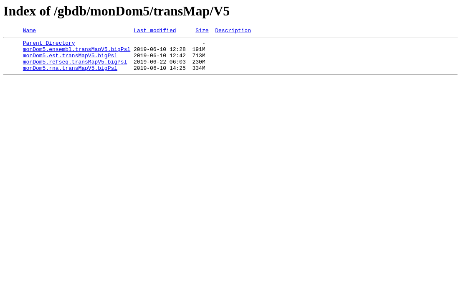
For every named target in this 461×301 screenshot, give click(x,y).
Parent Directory (49, 45)
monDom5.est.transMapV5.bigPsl (70, 60)
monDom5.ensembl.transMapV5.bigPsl (76, 52)
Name (29, 31)
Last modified (155, 31)
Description (233, 31)
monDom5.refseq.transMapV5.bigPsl (75, 67)
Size (201, 31)
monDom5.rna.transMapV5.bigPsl (70, 75)
